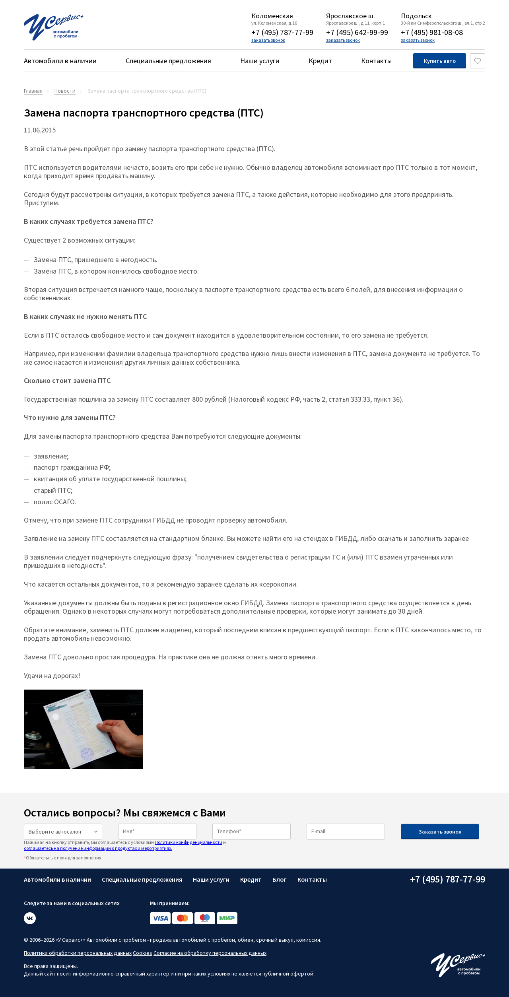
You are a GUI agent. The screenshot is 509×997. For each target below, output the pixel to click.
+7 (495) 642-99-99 (357, 32)
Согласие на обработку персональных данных (209, 952)
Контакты (376, 60)
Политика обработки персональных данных (78, 952)
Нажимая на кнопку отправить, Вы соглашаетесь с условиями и (125, 845)
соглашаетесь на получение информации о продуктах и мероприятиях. (98, 848)
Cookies (142, 952)
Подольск (416, 16)
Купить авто (440, 60)
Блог (279, 879)
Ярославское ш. (350, 16)
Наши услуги (260, 60)
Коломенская (272, 16)
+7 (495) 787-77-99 (282, 32)
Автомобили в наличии (60, 60)
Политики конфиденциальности (188, 842)
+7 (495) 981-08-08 (432, 32)
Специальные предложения (168, 60)
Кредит (320, 60)
